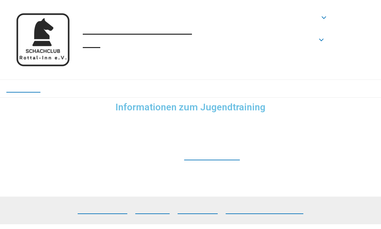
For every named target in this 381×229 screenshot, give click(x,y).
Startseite (243, 17)
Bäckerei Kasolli (212, 156)
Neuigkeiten (301, 17)
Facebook (152, 210)
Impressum (198, 210)
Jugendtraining (252, 61)
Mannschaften (252, 39)
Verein (308, 40)
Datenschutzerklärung (264, 210)
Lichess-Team (102, 210)
